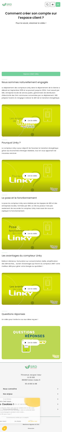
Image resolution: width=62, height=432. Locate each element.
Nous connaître (31, 389)
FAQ (31, 420)
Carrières (31, 399)
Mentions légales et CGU (31, 424)
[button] (4, 428)
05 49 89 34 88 (31, 384)
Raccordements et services (31, 404)
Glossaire (31, 428)
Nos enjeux (31, 394)
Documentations (31, 409)
